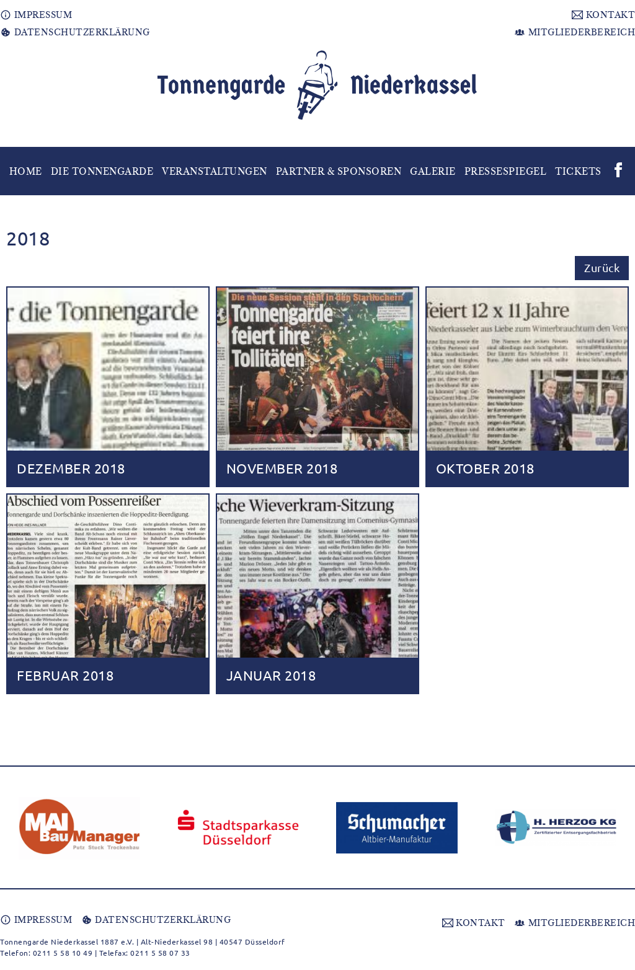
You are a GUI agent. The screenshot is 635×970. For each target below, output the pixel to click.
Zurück (601, 267)
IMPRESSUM (36, 14)
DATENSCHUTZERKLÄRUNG (75, 32)
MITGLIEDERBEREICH (574, 32)
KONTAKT (603, 14)
